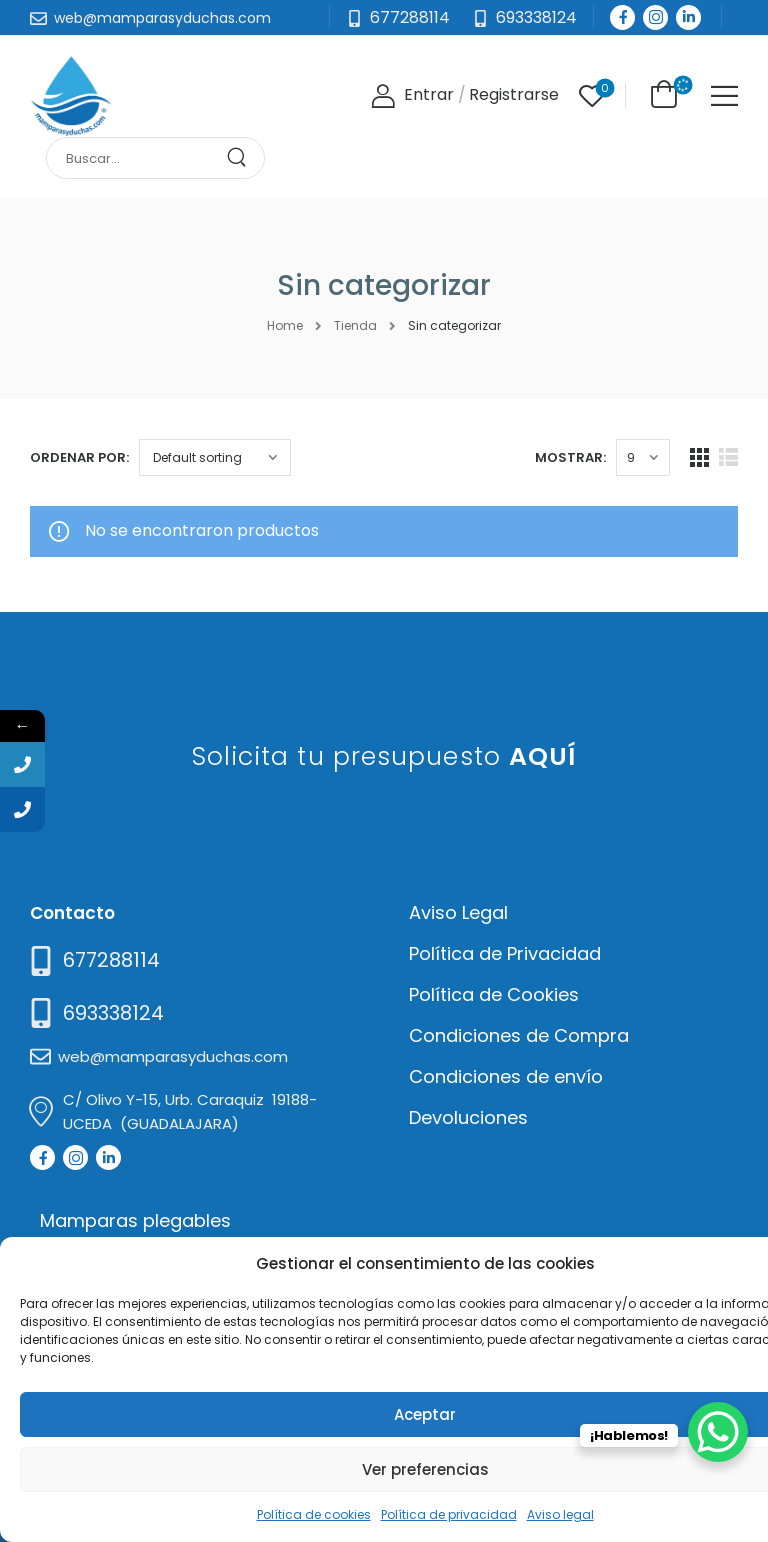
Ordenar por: (79, 457)
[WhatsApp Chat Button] (718, 1432)
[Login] (412, 95)
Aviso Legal (458, 912)
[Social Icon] (622, 17)
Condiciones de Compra (519, 1035)
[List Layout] (728, 457)
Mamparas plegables (135, 1220)
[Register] (514, 95)
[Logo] (70, 96)
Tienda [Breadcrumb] (355, 325)
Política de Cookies (494, 994)
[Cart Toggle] (660, 94)
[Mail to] (150, 19)
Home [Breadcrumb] (285, 325)
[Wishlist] (592, 96)
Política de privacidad (449, 1514)
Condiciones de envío (506, 1076)
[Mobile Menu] (724, 96)
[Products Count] (643, 457)
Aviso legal (560, 1514)
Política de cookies (314, 1514)
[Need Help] (524, 18)
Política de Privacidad (505, 953)
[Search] (135, 158)
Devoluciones (468, 1117)
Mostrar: (570, 457)
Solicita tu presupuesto (384, 756)
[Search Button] (244, 158)
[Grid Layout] (699, 457)
